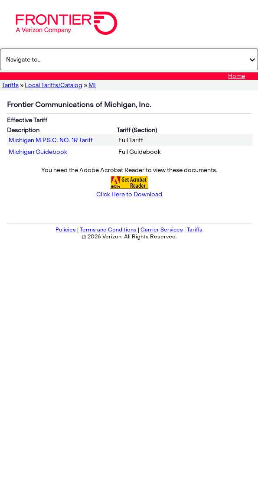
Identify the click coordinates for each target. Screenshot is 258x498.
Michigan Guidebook (38, 152)
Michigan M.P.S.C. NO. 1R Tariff (51, 140)
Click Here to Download (129, 194)
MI (92, 85)
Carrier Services (161, 229)
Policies (66, 229)
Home (236, 76)
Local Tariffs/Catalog (53, 85)
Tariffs (10, 85)
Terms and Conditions (108, 229)
